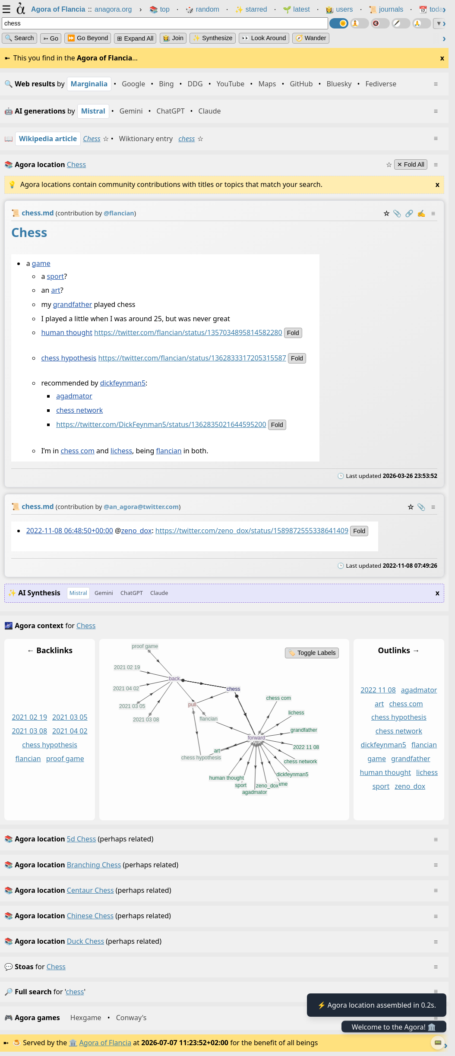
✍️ (421, 213)
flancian (168, 450)
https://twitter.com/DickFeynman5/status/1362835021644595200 (161, 424)
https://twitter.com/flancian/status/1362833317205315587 (192, 358)
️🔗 (409, 213)
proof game (65, 758)
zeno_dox (136, 530)
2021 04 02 (70, 731)
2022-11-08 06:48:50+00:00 (69, 530)
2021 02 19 (29, 717)
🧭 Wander (310, 38)
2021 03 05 (70, 717)
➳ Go (50, 38)
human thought (66, 332)
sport (55, 276)
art (55, 290)
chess (186, 138)
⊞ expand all (135, 38)
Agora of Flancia (105, 1042)
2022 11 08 (378, 690)
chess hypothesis (68, 358)
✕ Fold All (410, 164)
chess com (77, 450)
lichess (121, 450)
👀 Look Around (264, 38)
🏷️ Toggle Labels (312, 652)
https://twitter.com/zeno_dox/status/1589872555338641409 (251, 530)
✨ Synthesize (212, 38)
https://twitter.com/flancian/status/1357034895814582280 (188, 332)
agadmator (74, 396)
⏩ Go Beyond (87, 38)
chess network (79, 410)
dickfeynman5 (122, 383)
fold (293, 332)
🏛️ (73, 1042)
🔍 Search (19, 38)
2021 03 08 (29, 731)
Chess (91, 138)
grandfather (72, 304)
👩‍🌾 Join (173, 38)
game (41, 263)
